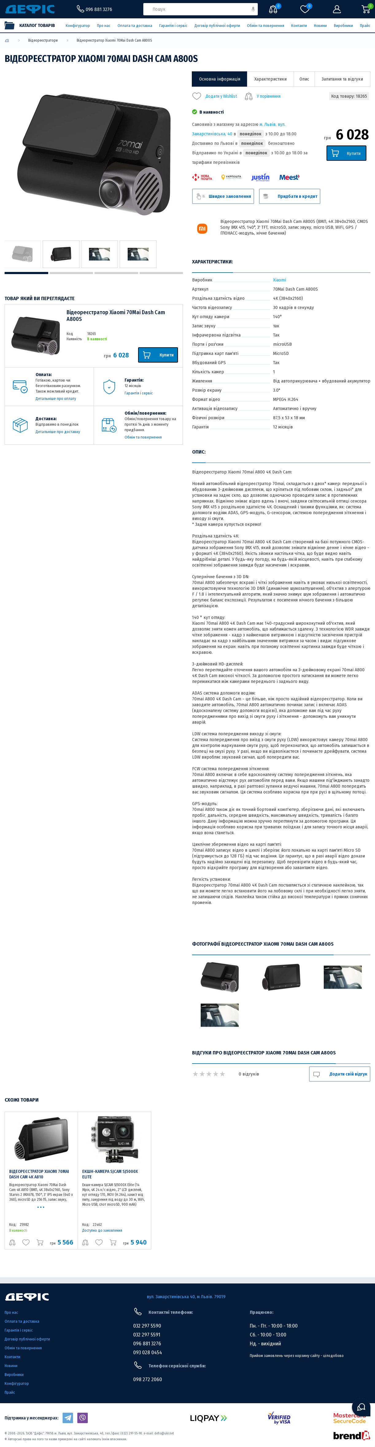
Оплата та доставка (135, 25)
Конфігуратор (78, 25)
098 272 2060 (147, 1379)
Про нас (103, 25)
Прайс (365, 25)
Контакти (299, 25)
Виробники (343, 25)
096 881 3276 (147, 1344)
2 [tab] (71, 273)
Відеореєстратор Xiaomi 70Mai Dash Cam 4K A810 (39, 1174)
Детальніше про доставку (58, 431)
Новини (320, 25)
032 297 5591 (146, 1335)
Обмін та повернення (265, 25)
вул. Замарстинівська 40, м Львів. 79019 (186, 1296)
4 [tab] (161, 273)
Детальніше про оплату (56, 398)
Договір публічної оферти (217, 25)
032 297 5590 (147, 1326)
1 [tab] (26, 273)
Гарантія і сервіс (173, 25)
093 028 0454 (147, 1352)
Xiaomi (279, 280)
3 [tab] (116, 273)
